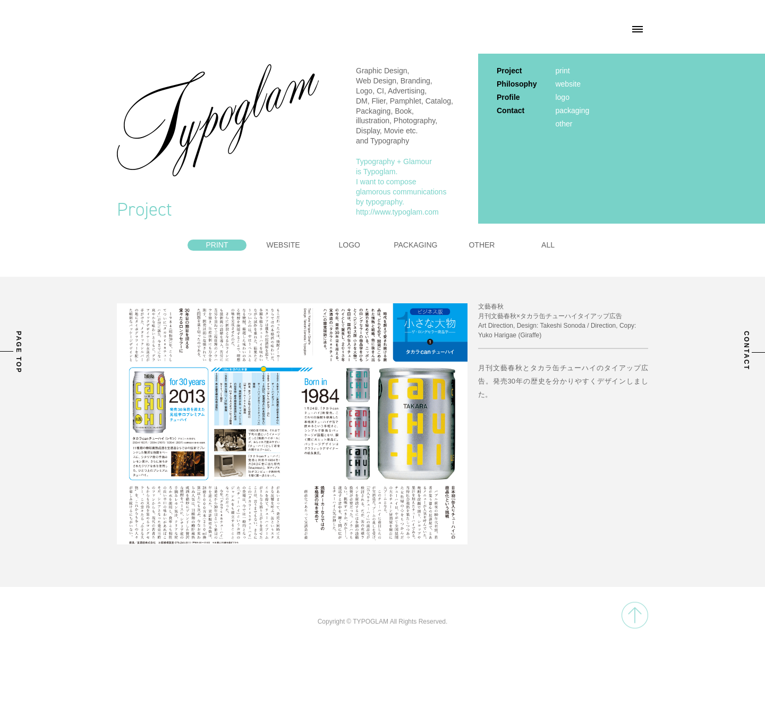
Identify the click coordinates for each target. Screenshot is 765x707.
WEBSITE (283, 245)
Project (509, 70)
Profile (508, 97)
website (567, 84)
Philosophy (517, 84)
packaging (572, 110)
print (562, 70)
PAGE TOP (18, 352)
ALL (548, 245)
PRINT (217, 245)
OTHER (482, 245)
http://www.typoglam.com (397, 212)
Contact (510, 110)
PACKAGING (415, 245)
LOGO (349, 245)
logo (562, 97)
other (563, 124)
